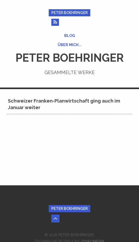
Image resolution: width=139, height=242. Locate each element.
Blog (69, 35)
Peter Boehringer (69, 13)
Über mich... (70, 45)
